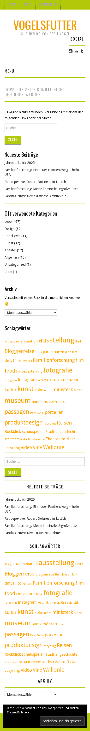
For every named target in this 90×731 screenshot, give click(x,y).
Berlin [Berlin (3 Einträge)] (79, 341)
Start (12, 4)
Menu (9, 71)
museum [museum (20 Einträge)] (18, 400)
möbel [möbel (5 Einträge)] (48, 401)
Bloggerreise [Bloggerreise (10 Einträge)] (19, 351)
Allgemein (12, 257)
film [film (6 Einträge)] (80, 360)
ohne (8, 272)
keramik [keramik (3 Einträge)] (43, 380)
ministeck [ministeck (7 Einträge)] (62, 389)
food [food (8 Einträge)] (10, 371)
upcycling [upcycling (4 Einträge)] (12, 448)
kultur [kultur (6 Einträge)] (11, 389)
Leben (9, 221)
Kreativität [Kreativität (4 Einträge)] (69, 380)
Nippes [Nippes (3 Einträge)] (60, 402)
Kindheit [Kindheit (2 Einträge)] (54, 380)
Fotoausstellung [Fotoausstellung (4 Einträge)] (29, 371)
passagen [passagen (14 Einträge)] (17, 411)
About (28, 4)
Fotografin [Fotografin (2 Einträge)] (11, 380)
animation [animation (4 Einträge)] (29, 341)
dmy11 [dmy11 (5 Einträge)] (11, 360)
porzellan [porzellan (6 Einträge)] (54, 412)
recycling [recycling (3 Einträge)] (50, 423)
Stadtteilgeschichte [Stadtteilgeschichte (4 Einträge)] (61, 432)
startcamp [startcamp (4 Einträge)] (13, 439)
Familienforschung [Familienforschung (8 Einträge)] (54, 360)
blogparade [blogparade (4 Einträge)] (44, 352)
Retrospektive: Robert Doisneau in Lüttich (35, 182)
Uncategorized (15, 264)
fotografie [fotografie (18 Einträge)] (57, 370)
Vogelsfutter (45, 24)
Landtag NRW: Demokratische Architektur (35, 196)
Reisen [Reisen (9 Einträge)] (64, 423)
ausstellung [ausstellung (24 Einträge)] (56, 340)
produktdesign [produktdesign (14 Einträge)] (24, 422)
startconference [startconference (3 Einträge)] (34, 439)
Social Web (12, 236)
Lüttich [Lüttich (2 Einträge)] (47, 390)
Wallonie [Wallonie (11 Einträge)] (53, 447)
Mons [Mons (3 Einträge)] (78, 390)
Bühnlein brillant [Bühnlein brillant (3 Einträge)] (66, 352)
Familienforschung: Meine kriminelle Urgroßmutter (41, 189)
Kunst (9, 243)
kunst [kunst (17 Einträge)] (26, 389)
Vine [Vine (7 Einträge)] (37, 447)
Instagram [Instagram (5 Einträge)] (27, 379)
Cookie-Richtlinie (18, 712)
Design (10, 229)
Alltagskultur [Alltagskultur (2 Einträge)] (12, 341)
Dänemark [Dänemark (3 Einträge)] (25, 361)
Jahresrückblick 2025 (20, 163)
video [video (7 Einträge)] (26, 447)
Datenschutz (48, 4)
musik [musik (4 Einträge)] (37, 401)
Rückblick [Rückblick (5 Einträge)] (13, 431)
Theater (10, 250)
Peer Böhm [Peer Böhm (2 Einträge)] (37, 413)
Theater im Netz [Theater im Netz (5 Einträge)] (60, 438)
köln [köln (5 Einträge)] (38, 389)
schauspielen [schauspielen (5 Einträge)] (33, 431)
